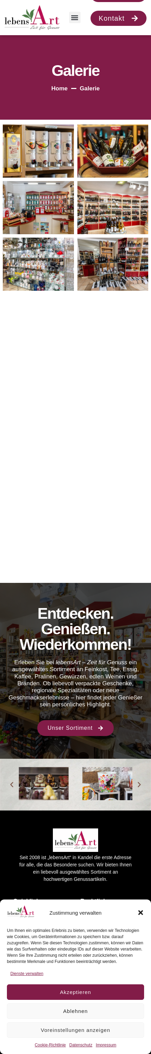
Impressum (106, 1045)
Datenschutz (81, 1045)
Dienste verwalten (26, 973)
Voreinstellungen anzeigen (75, 1030)
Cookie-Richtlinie (50, 1045)
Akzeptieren (75, 992)
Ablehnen (75, 1011)
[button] (140, 912)
